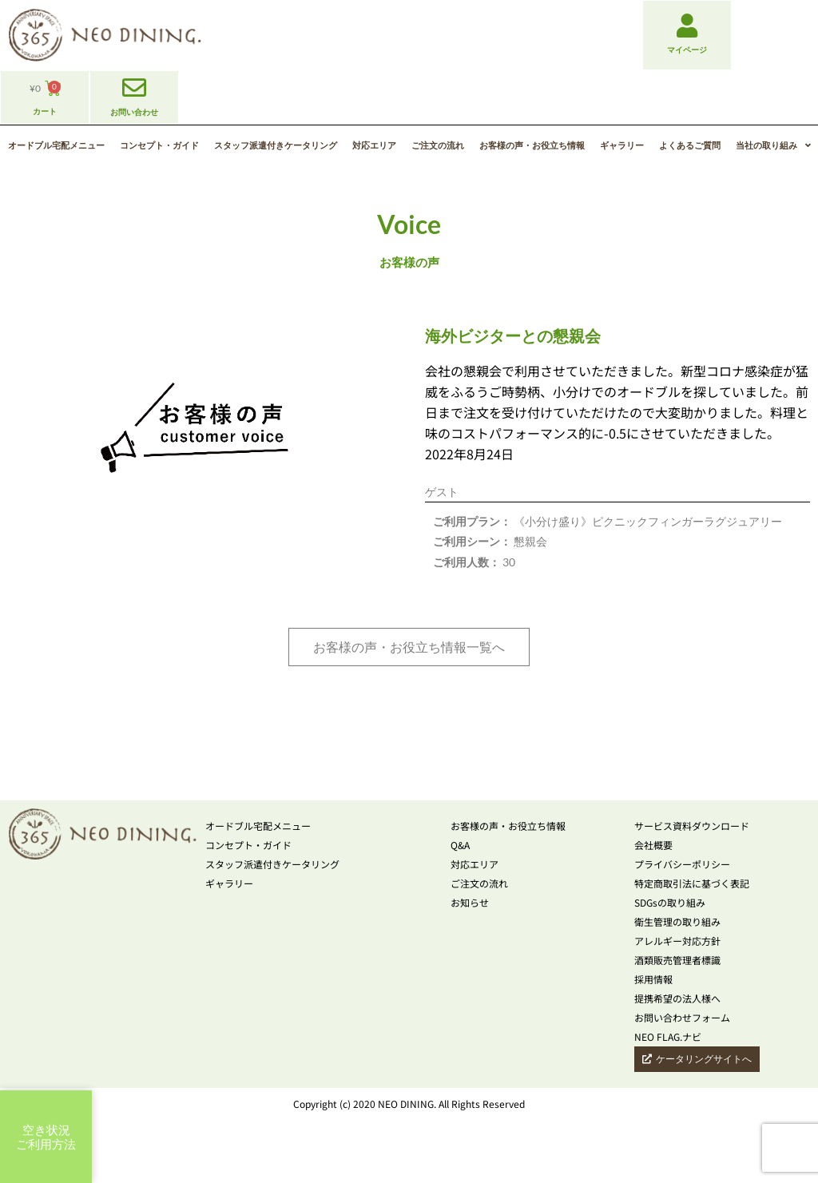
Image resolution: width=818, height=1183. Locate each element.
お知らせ (470, 902)
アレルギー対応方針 (677, 940)
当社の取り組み (773, 145)
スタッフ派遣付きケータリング (275, 145)
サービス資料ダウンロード (691, 825)
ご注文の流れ (437, 145)
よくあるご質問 (690, 145)
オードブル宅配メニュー (56, 145)
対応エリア (374, 145)
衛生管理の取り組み (677, 921)
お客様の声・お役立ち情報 (532, 145)
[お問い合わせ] (134, 88)
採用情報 (653, 979)
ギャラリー (622, 145)
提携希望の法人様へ (677, 998)
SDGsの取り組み (669, 902)
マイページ (687, 49)
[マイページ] (687, 26)
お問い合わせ (134, 112)
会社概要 (653, 845)
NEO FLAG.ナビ (667, 1036)
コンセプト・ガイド (159, 145)
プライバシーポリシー (682, 864)
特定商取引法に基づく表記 (691, 883)
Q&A (460, 845)
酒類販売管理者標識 (677, 960)
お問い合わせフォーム (682, 1017)
